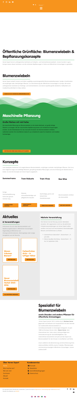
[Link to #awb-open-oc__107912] (56, 8)
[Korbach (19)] (48, 182)
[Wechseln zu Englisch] (35, 396)
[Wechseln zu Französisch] (38, 396)
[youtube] (12, 2)
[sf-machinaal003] (50, 137)
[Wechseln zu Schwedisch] (41, 396)
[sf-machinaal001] (11, 137)
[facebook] (3, 2)
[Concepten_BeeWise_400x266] (66, 183)
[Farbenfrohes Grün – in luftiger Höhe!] (29, 239)
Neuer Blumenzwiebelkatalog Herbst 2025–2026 (14, 281)
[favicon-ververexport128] (68, 353)
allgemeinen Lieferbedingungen (43, 389)
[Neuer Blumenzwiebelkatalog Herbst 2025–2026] (10, 266)
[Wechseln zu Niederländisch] (32, 396)
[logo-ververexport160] (6, 9)
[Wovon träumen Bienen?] (10, 239)
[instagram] (6, 2)
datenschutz (56, 389)
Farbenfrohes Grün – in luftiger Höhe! (29, 253)
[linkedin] (9, 2)
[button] (35, 5)
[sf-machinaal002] (31, 137)
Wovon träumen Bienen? (8, 253)
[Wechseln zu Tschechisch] (45, 396)
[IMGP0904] (29, 182)
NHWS (17, 391)
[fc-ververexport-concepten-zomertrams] (10, 181)
